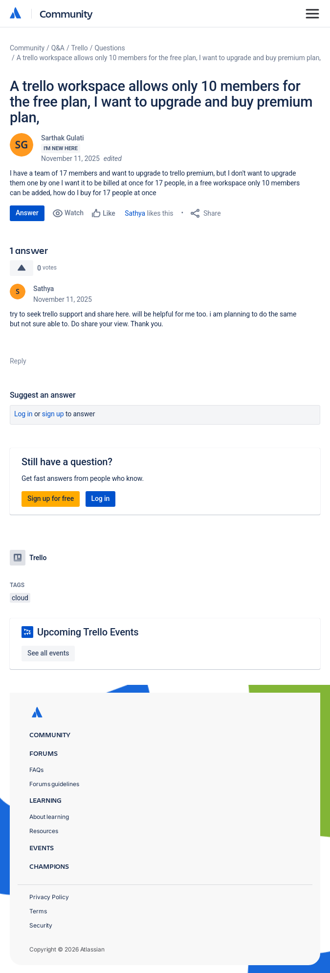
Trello (79, 48)
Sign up (53, 414)
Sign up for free (50, 498)
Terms (38, 911)
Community (66, 13)
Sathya (135, 213)
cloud (20, 598)
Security (40, 925)
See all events (48, 653)
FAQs (36, 769)
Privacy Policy (49, 897)
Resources (43, 831)
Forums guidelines (54, 784)
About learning (49, 816)
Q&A (58, 48)
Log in (23, 414)
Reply (18, 361)
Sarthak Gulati (62, 138)
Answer (27, 213)
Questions (109, 48)
